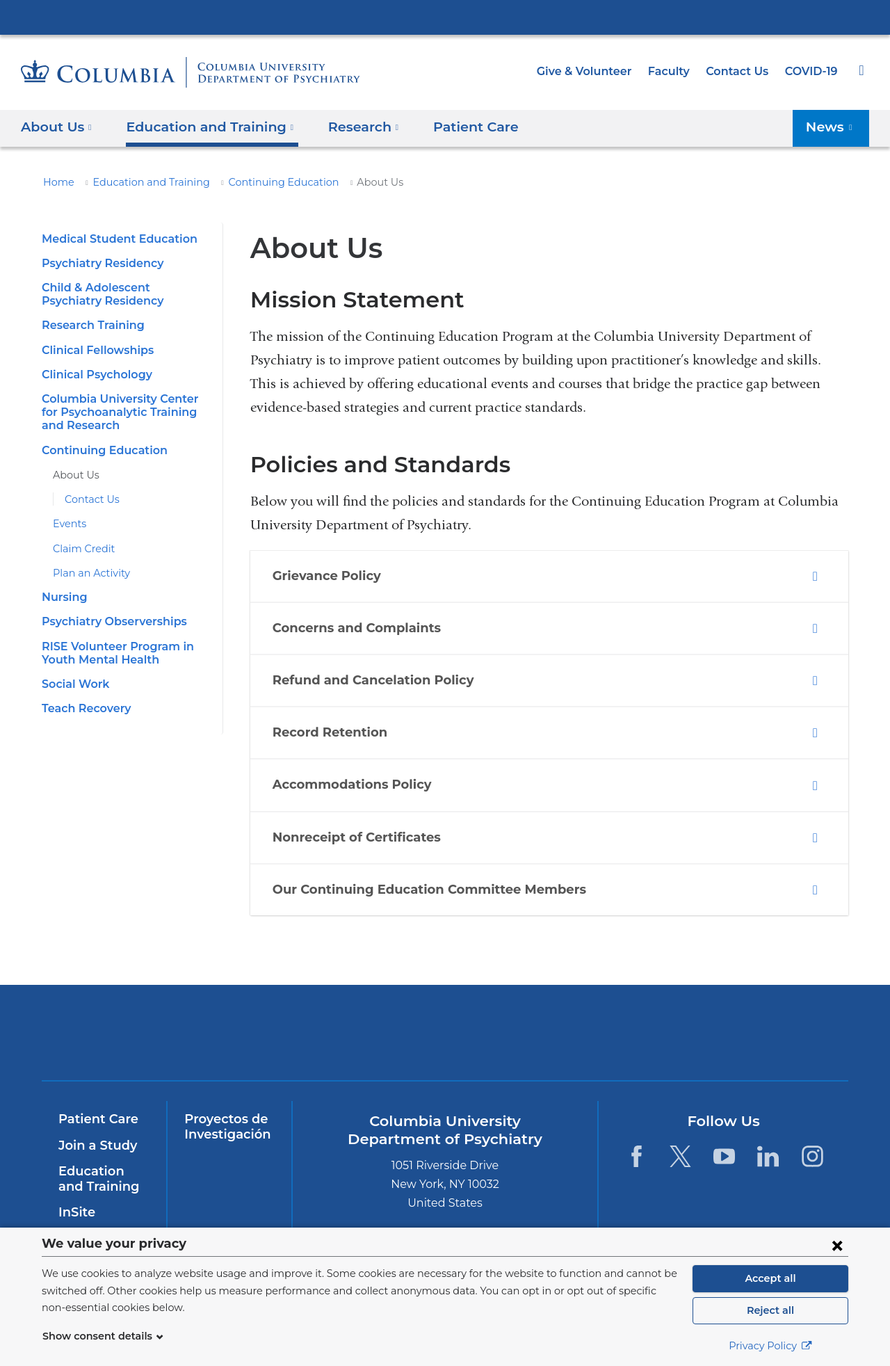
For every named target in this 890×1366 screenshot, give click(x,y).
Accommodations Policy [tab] (356, 785)
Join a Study (95, 1145)
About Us (73, 475)
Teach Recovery (84, 708)
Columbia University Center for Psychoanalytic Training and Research (124, 412)
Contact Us (740, 71)
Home (56, 182)
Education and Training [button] (201, 126)
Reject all (770, 1310)
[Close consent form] (837, 1245)
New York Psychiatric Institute (545, 1036)
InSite (75, 1212)
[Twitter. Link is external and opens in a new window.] (680, 1156)
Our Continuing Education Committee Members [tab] (425, 890)
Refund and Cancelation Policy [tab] (375, 681)
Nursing (62, 597)
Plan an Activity (87, 573)
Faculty (675, 71)
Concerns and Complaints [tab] (361, 628)
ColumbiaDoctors (746, 1032)
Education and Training (139, 182)
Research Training (90, 325)
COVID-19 (812, 71)
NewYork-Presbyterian (345, 1041)
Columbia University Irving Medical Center (445, 17)
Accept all (770, 1278)
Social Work (73, 684)
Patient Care (452, 126)
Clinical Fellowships (95, 350)
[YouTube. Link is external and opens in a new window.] (724, 1156)
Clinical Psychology (94, 374)
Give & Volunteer (594, 71)
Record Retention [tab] (336, 733)
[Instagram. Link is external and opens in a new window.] (812, 1156)
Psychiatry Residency (99, 263)
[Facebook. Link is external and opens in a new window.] (635, 1156)
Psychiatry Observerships (110, 621)
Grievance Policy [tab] (334, 576)
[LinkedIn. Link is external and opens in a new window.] (768, 1156)
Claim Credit (80, 548)
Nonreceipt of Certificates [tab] (360, 838)
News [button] (833, 126)
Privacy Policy (770, 1345)
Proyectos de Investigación (224, 1126)
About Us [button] (56, 126)
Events (68, 523)
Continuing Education (257, 182)
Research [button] (347, 126)
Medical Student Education (113, 239)
